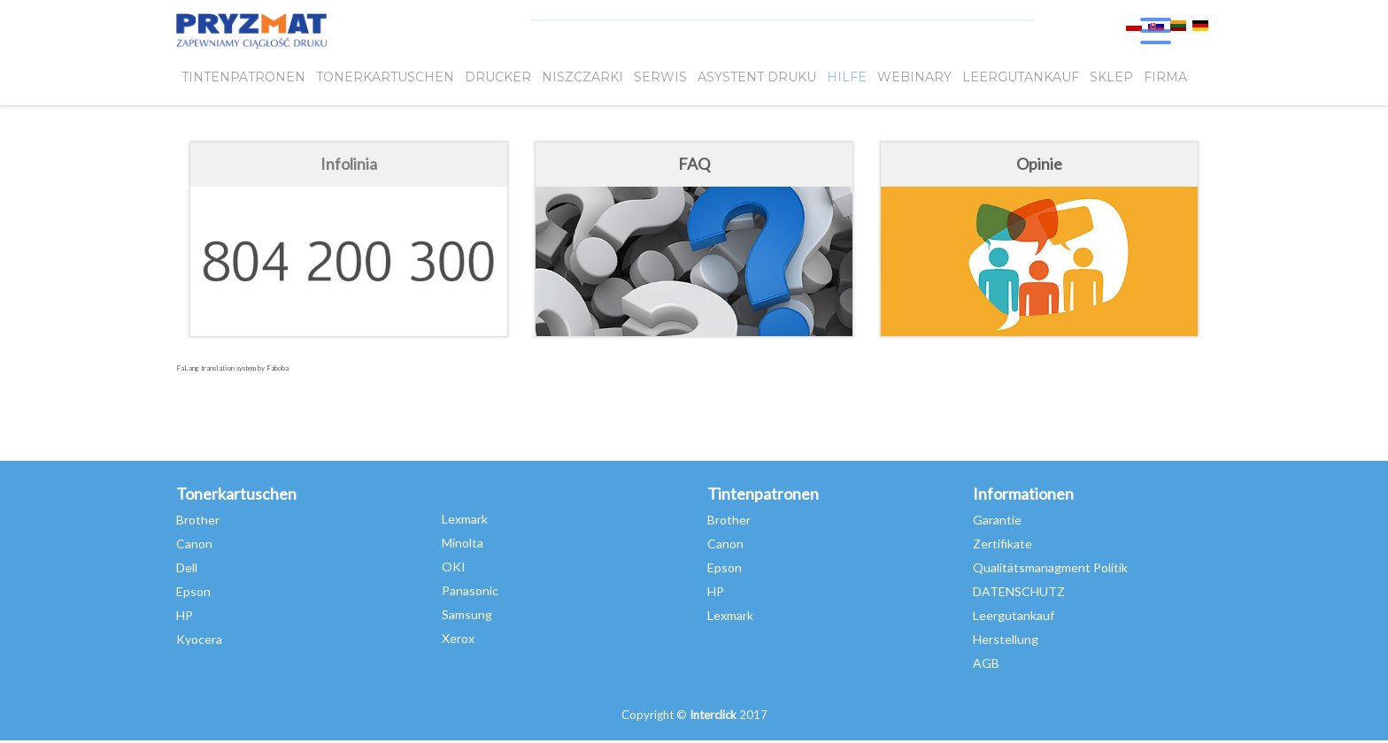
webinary (914, 77)
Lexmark (465, 518)
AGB (986, 662)
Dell (186, 567)
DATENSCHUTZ (1019, 591)
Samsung (467, 614)
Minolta (462, 542)
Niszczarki (582, 77)
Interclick (713, 715)
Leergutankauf (1013, 615)
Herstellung (1005, 639)
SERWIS (660, 77)
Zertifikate (1002, 543)
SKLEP (1111, 77)
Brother (198, 519)
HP (184, 615)
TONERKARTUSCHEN (385, 77)
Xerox (458, 638)
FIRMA (1165, 77)
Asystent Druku (757, 77)
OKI (454, 566)
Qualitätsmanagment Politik (1050, 567)
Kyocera (199, 639)
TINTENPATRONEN (243, 77)
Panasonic (470, 590)
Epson (193, 591)
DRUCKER (498, 77)
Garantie (997, 519)
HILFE (847, 77)
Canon (194, 543)
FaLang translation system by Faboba (232, 368)
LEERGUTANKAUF (1020, 77)
